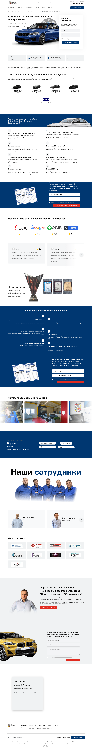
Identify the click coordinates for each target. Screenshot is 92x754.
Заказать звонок (77, 7)
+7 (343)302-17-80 (76, 3)
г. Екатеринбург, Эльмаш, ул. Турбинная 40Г (25, 692)
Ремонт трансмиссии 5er (24, 11)
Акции (43, 7)
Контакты (50, 7)
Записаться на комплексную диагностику (67, 205)
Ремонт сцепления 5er (36, 11)
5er (16, 11)
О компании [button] (11, 7)
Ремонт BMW (11, 11)
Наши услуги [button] (29, 7)
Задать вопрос (73, 660)
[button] (81, 255)
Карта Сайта (31, 728)
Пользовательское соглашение (44, 728)
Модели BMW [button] (20, 7)
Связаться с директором (48, 607)
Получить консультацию (70, 42)
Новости (37, 7)
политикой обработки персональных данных (70, 39)
